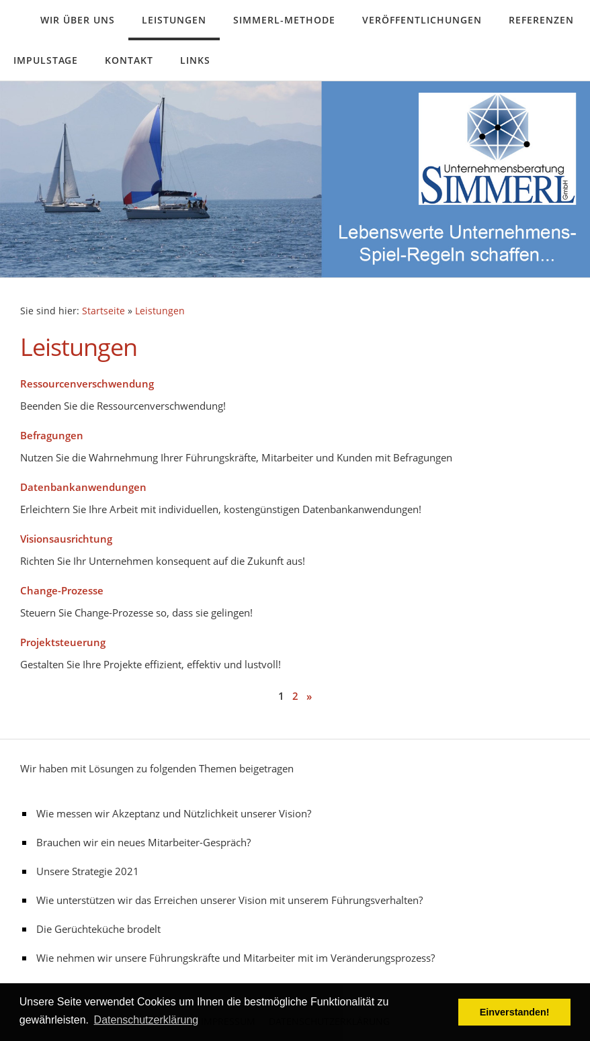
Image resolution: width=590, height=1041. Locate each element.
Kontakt (129, 60)
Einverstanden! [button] (515, 1012)
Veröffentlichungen (422, 19)
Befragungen (51, 435)
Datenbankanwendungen (83, 487)
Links (195, 60)
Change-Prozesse (61, 590)
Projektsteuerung (63, 642)
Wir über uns (77, 19)
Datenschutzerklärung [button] (146, 1020)
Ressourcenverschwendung (87, 383)
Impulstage (45, 60)
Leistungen (174, 19)
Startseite (103, 311)
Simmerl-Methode (284, 19)
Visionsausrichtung (66, 538)
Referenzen (541, 19)
